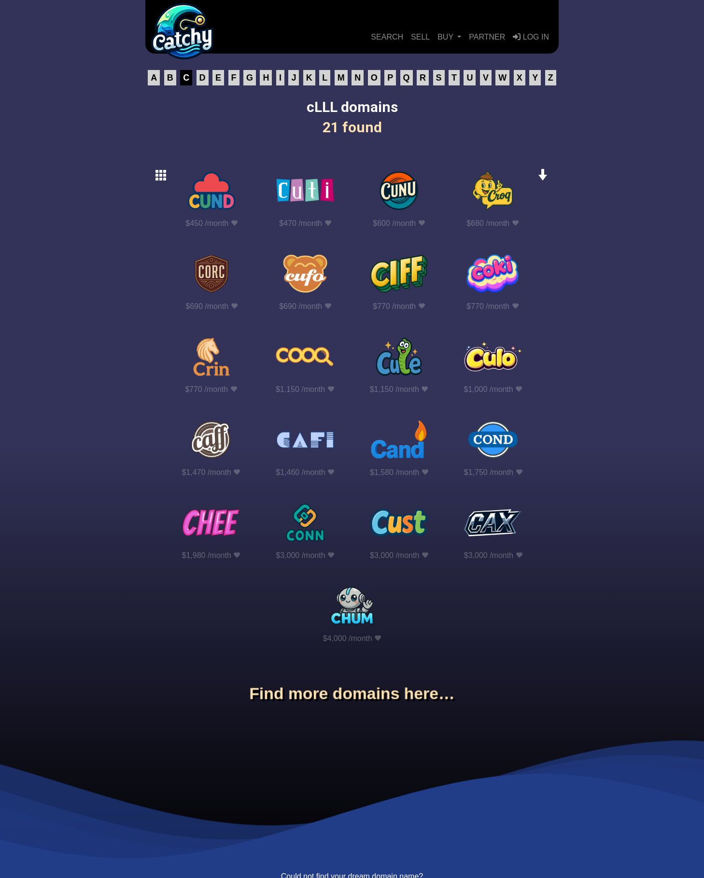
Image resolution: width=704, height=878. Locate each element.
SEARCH (387, 37)
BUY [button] (446, 37)
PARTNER (487, 37)
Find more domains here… (352, 693)
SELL (420, 37)
